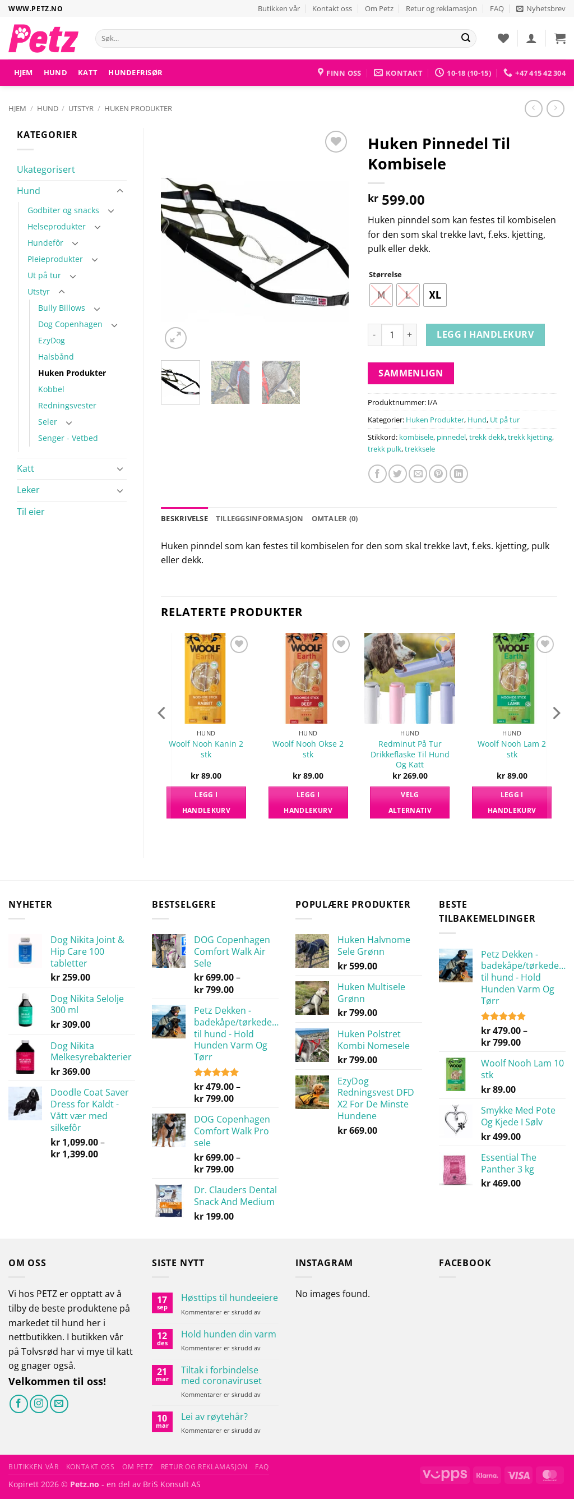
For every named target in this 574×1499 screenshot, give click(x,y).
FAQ (497, 8)
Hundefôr (45, 242)
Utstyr (81, 108)
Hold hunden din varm (228, 1334)
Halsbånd (56, 356)
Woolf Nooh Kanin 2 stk (206, 749)
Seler (47, 421)
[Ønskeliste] (503, 38)
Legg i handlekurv (485, 334)
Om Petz (379, 8)
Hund (55, 72)
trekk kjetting (530, 437)
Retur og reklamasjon (441, 8)
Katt (88, 72)
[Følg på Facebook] (19, 1404)
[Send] (465, 38)
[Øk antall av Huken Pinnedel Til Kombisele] (410, 335)
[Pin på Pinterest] (438, 474)
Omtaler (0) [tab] (335, 518)
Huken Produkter (138, 108)
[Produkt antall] (392, 335)
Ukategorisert (46, 169)
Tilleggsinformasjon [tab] (260, 518)
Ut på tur (44, 275)
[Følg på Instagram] (39, 1404)
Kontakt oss (332, 8)
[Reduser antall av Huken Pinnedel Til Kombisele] (374, 335)
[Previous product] (555, 108)
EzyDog (51, 340)
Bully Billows (61, 307)
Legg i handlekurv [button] (206, 802)
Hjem (23, 72)
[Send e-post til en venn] (418, 474)
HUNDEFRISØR (135, 72)
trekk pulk (384, 449)
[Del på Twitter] (397, 474)
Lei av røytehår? (214, 1416)
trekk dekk (486, 437)
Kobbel (51, 389)
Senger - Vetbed (68, 438)
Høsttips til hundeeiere (229, 1298)
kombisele (416, 437)
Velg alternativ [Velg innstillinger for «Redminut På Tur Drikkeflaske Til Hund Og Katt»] (410, 802)
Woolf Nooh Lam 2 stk (512, 749)
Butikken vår (279, 8)
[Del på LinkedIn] (459, 474)
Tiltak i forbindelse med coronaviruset (221, 1375)
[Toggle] (120, 191)
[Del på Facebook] (377, 474)
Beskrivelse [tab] (184, 518)
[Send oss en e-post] (59, 1404)
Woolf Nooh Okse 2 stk (308, 749)
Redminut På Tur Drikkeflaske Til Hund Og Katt (410, 754)
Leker (28, 490)
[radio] (381, 295)
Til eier (31, 511)
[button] (541, 8)
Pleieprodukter (55, 259)
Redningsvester (67, 405)
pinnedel (451, 437)
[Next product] (533, 108)
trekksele (420, 449)
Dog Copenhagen (70, 324)
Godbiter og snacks (63, 210)
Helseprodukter (56, 226)
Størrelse (385, 275)
